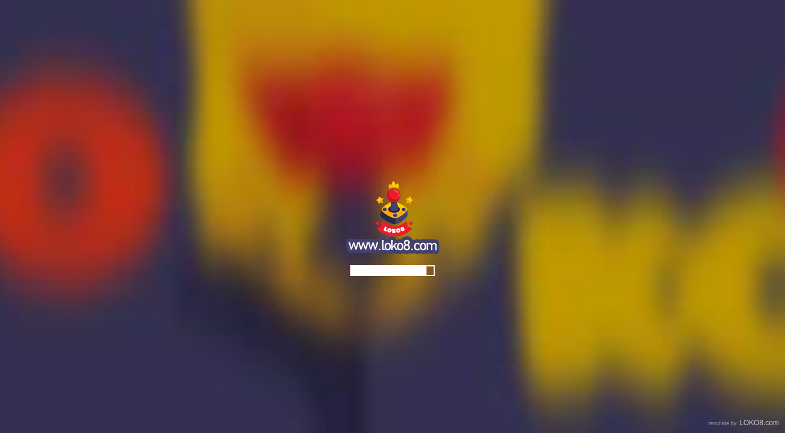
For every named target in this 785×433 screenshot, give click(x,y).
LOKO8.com (759, 423)
